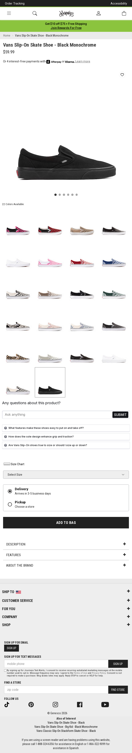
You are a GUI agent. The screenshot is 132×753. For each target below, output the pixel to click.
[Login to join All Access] (66, 24)
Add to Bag (66, 523)
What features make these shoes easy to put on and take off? (43, 428)
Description (66, 544)
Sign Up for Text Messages (22, 656)
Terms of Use (80, 673)
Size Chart (13, 464)
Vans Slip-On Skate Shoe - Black (66, 722)
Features (66, 555)
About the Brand (66, 565)
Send (120, 414)
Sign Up (11, 648)
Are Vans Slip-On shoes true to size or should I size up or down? (45, 445)
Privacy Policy (99, 673)
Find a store (12, 682)
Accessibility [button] (119, 3)
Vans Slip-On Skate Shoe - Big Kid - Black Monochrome (66, 726)
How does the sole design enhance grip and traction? (38, 436)
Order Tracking (15, 3)
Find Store (118, 689)
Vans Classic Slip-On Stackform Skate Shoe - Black (66, 730)
